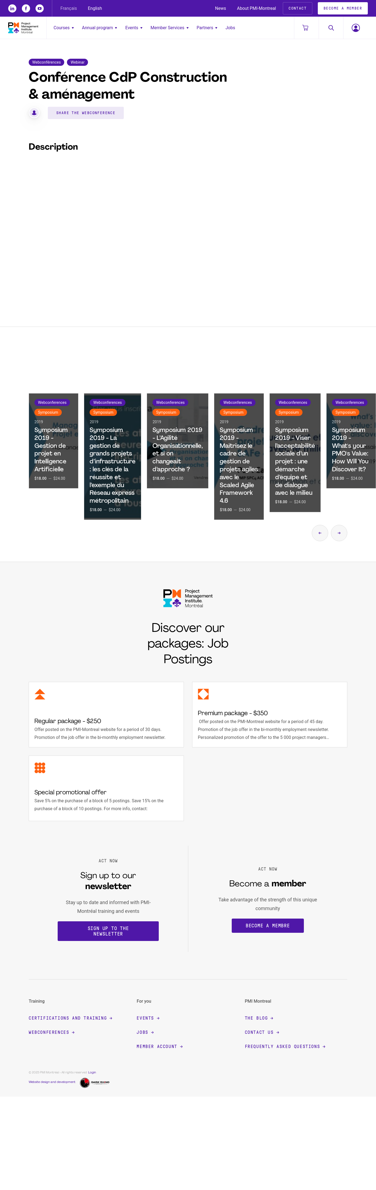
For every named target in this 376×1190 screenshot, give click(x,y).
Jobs (230, 27)
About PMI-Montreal (256, 8)
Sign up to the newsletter (108, 931)
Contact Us (262, 1032)
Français (68, 8)
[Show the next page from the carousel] (339, 533)
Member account (159, 1046)
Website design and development (52, 1082)
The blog (259, 1018)
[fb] (26, 8)
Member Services (170, 27)
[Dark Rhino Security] (95, 1082)
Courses (64, 27)
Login (92, 1072)
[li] (12, 8)
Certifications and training (70, 1018)
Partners (207, 27)
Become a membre (268, 925)
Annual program (99, 27)
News (220, 8)
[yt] (40, 8)
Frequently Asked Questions (285, 1046)
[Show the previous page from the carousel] (320, 533)
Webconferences (51, 1032)
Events (133, 27)
